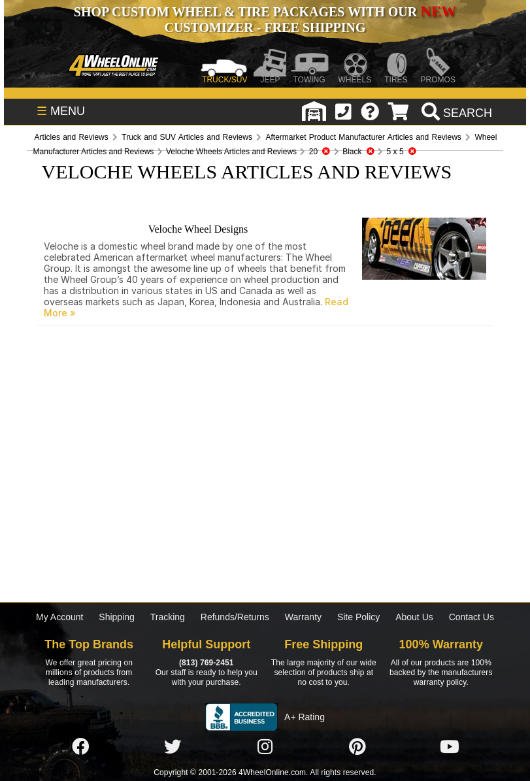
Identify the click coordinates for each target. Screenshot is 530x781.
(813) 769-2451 (206, 662)
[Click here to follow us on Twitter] (172, 747)
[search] (455, 113)
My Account (59, 617)
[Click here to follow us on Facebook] (80, 747)
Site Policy (358, 617)
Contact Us (471, 617)
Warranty (303, 617)
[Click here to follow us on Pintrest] (357, 747)
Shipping (117, 617)
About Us (414, 617)
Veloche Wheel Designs (198, 229)
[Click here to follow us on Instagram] (265, 747)
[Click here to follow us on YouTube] (450, 747)
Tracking (167, 617)
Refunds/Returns (235, 617)
